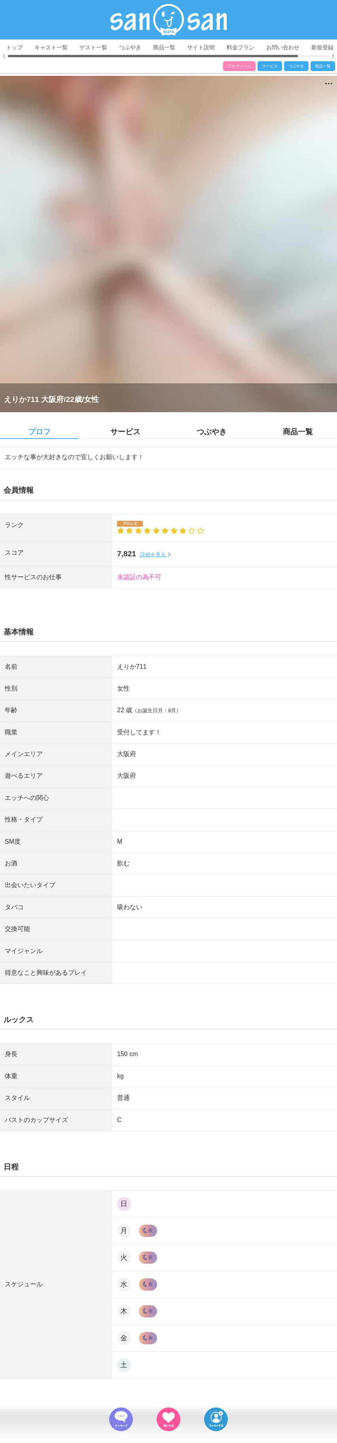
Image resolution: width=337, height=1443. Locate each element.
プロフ (39, 432)
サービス (270, 66)
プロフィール (239, 66)
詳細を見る (155, 554)
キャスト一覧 (51, 47)
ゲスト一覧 (93, 47)
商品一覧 (164, 47)
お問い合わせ (282, 47)
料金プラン (240, 47)
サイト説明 (201, 47)
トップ (14, 47)
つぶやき (130, 47)
